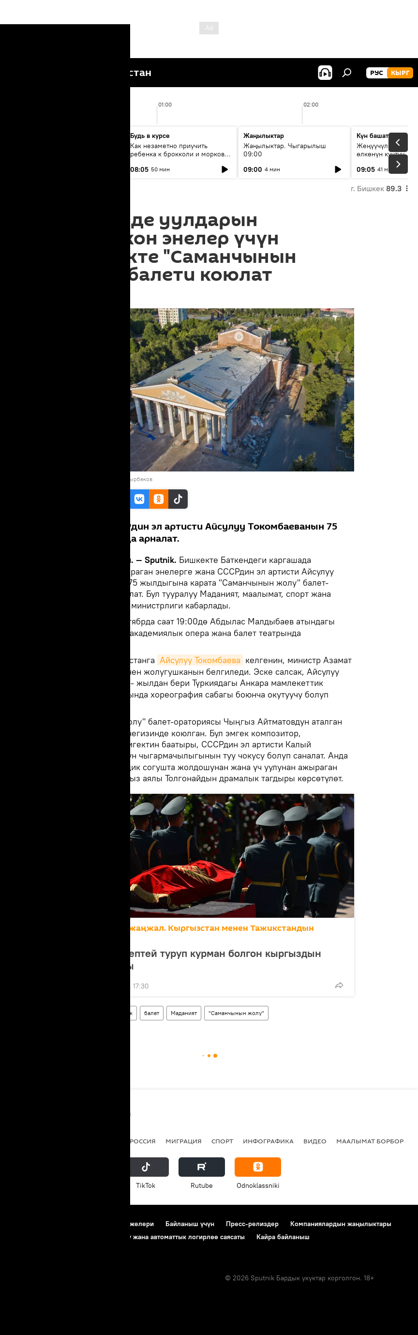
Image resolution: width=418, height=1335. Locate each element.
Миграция (183, 1141)
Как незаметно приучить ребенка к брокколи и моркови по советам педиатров (179, 154)
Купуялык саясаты (38, 1236)
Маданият (184, 1012)
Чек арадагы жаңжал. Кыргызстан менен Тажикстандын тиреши (194, 933)
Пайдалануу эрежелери (116, 1223)
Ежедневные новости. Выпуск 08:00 (64, 149)
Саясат (75, 1141)
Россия (143, 1141)
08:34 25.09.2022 (91, 296)
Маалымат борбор (369, 1141)
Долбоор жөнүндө (39, 1223)
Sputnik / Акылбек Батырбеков (111, 479)
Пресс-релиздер (252, 1223)
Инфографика (268, 1141)
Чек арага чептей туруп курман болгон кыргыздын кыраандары (197, 959)
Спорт (222, 1141)
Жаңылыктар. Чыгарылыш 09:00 (284, 149)
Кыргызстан (84, 1012)
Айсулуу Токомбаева (200, 660)
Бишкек (123, 1012)
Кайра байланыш (283, 1236)
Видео (315, 1141)
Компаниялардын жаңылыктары (340, 1223)
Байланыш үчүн (189, 1223)
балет (151, 1012)
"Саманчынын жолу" (236, 1012)
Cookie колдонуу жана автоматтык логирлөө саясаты (161, 1236)
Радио (108, 1141)
